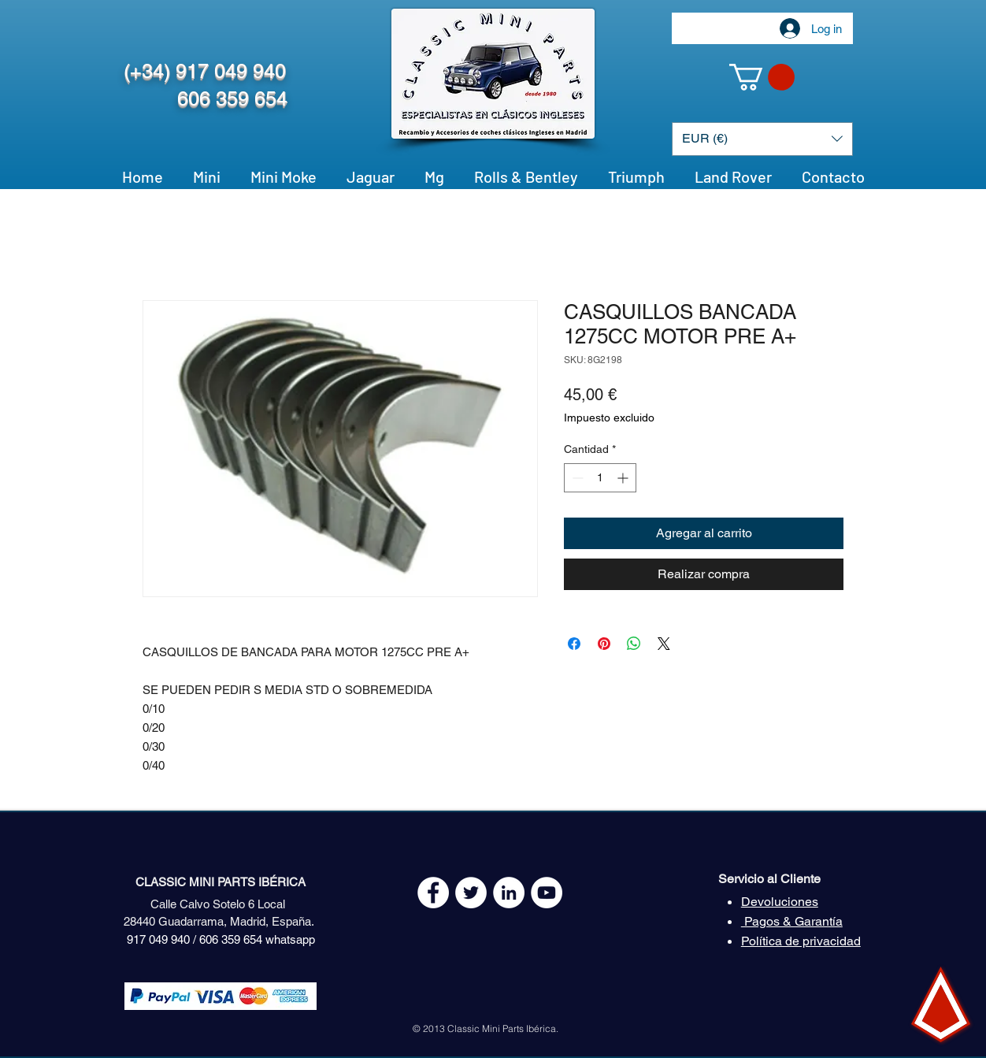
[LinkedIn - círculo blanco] (509, 892)
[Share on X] (663, 643)
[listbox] (762, 139)
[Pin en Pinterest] (604, 643)
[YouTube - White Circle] (546, 892)
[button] (762, 77)
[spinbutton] (600, 478)
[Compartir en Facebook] (574, 643)
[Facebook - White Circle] (433, 892)
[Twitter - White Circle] (471, 892)
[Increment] (624, 478)
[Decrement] (576, 478)
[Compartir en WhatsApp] (634, 643)
